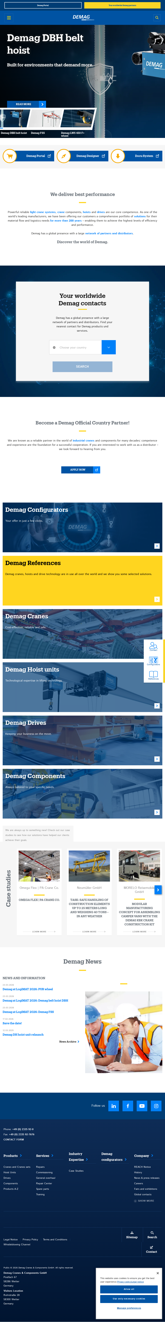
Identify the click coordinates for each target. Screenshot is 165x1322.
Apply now (77, 470)
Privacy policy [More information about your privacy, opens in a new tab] (124, 1292)
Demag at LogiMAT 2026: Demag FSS (28, 1012)
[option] (39, 892)
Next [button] (158, 889)
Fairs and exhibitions (145, 1189)
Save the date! (12, 1023)
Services (42, 1155)
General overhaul (45, 1178)
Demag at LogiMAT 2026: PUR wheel (28, 989)
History (138, 1172)
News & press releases (146, 1178)
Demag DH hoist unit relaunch (23, 1034)
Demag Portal (35, 156)
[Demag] (83, 17)
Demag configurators (112, 1156)
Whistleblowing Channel (17, 1244)
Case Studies (76, 1171)
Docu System (144, 156)
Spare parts (42, 1189)
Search (152, 1237)
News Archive (67, 1042)
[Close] (158, 1284)
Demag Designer (87, 156)
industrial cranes (83, 441)
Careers (138, 1183)
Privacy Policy (30, 1239)
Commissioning (44, 1172)
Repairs (40, 1167)
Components (11, 1183)
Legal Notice (11, 1239)
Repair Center (44, 1183)
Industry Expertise (76, 1156)
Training (40, 1194)
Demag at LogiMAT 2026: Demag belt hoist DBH (35, 1000)
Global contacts (142, 1194)
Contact (151, 1251)
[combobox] (82, 347)
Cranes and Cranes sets (17, 1167)
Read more (23, 104)
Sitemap (132, 1237)
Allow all (129, 1300)
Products (11, 1155)
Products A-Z (11, 1189)
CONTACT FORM (14, 1139)
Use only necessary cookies (129, 1309)
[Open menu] (9, 17)
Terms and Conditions (55, 1239)
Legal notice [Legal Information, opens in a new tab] (137, 1292)
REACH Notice (142, 1167)
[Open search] (157, 17)
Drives (7, 1178)
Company (141, 1155)
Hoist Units (10, 1172)
